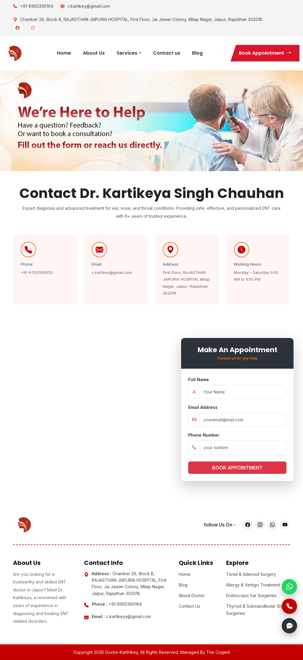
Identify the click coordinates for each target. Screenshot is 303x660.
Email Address (202, 407)
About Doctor (192, 595)
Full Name (198, 379)
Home (64, 53)
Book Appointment (265, 53)
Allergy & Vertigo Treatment (253, 584)
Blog (197, 53)
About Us (94, 53)
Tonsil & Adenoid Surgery (251, 574)
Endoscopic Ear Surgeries (251, 595)
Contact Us (189, 606)
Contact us (166, 53)
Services (127, 53)
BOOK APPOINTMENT (237, 468)
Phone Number (203, 435)
